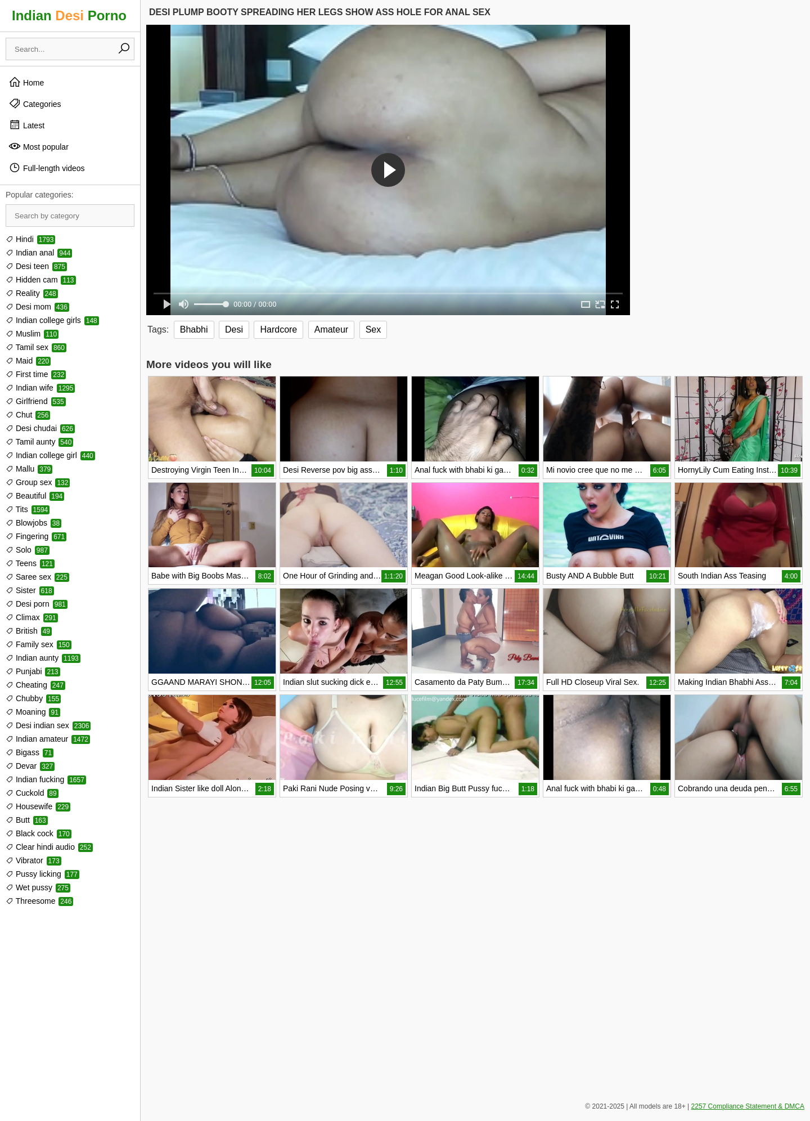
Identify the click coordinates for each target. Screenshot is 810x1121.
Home (26, 82)
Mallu (29, 468)
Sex (373, 329)
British (29, 630)
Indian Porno (69, 15)
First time (36, 374)
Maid (28, 360)
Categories (34, 103)
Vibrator (33, 860)
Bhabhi (194, 329)
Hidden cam (41, 279)
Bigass (29, 752)
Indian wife (40, 387)
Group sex (38, 482)
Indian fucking (46, 779)
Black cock (38, 833)
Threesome (39, 900)
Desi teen (36, 266)
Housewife (38, 806)
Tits (28, 509)
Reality (32, 293)
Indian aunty (43, 657)
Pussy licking (42, 873)
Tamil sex (36, 347)
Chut (28, 414)
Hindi (30, 239)
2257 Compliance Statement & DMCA (747, 1106)
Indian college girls (52, 320)
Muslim (32, 333)
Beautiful (35, 495)
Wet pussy (38, 887)
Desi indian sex (48, 725)
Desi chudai (40, 428)
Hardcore (278, 329)
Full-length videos (46, 168)
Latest (26, 125)
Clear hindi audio (49, 846)
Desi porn (37, 603)
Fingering (36, 536)
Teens (30, 563)
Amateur (331, 329)
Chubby (33, 698)
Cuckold (32, 792)
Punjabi (33, 671)
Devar (30, 765)
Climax (32, 617)
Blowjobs (33, 522)
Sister (30, 590)
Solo (28, 549)
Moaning (33, 711)
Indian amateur (48, 738)
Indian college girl (50, 455)
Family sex (38, 644)
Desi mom (37, 306)
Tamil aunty (39, 441)
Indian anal (39, 252)
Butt (27, 819)
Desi (234, 329)
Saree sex (37, 576)
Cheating (35, 684)
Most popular (38, 146)
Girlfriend (36, 401)
